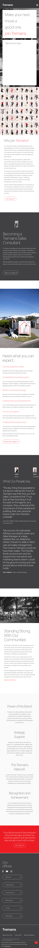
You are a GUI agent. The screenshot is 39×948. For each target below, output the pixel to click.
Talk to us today (11, 272)
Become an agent (11, 441)
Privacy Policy (18, 935)
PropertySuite (9, 940)
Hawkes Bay (9, 885)
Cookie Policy (7, 946)
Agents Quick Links (7, 935)
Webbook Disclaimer (29, 935)
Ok (36, 942)
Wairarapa (8, 916)
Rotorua (8, 877)
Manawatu (9, 900)
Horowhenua (10, 893)
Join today (10, 199)
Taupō (7, 908)
